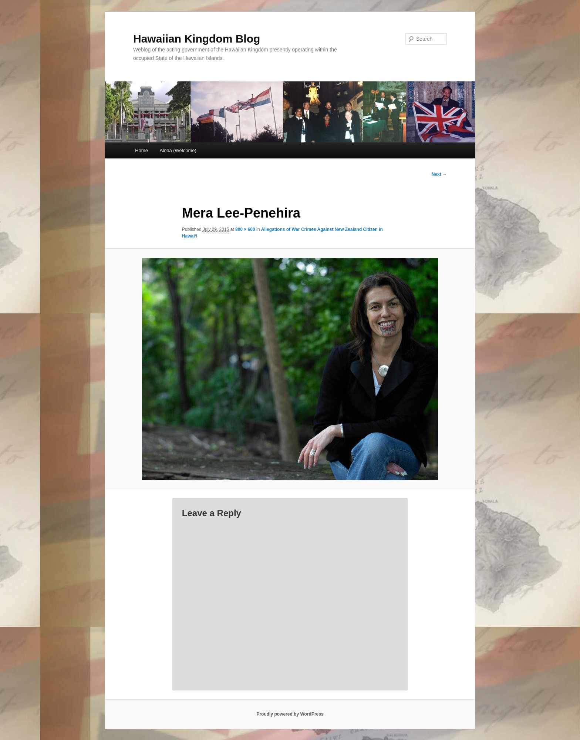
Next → (439, 174)
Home (141, 150)
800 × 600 (245, 229)
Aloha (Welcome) (177, 150)
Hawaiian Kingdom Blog (196, 39)
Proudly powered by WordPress (289, 714)
